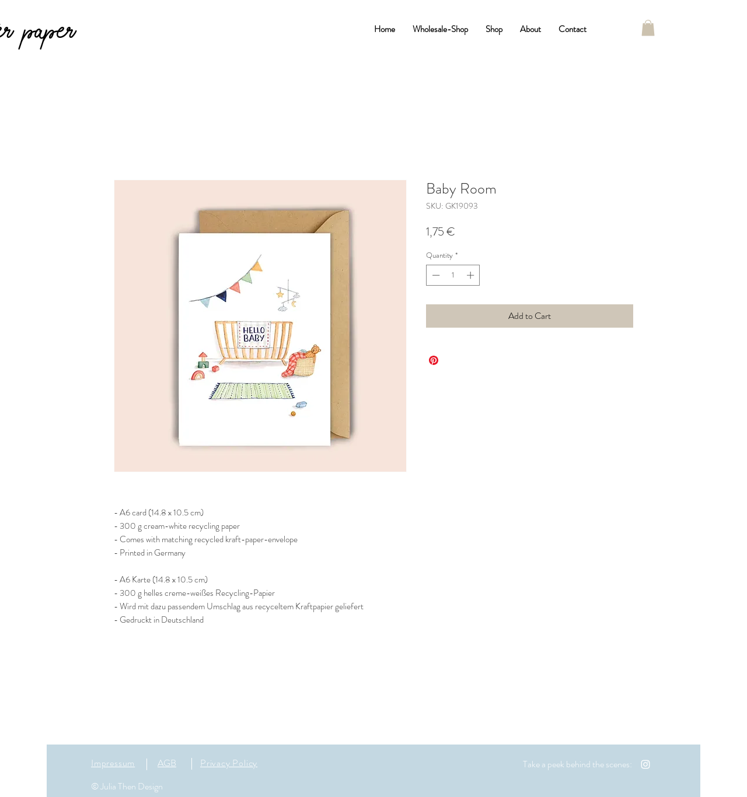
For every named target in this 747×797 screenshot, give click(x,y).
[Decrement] (435, 275)
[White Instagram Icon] (645, 764)
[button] (648, 28)
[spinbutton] (453, 275)
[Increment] (472, 275)
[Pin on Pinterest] (434, 360)
